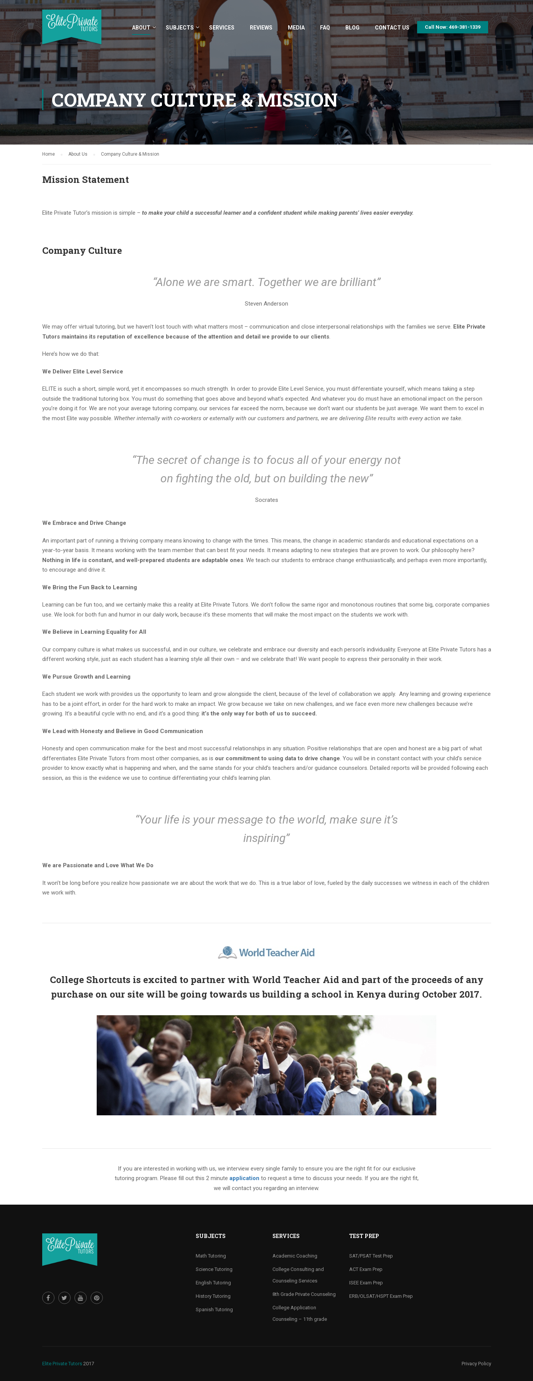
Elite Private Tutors (62, 1363)
